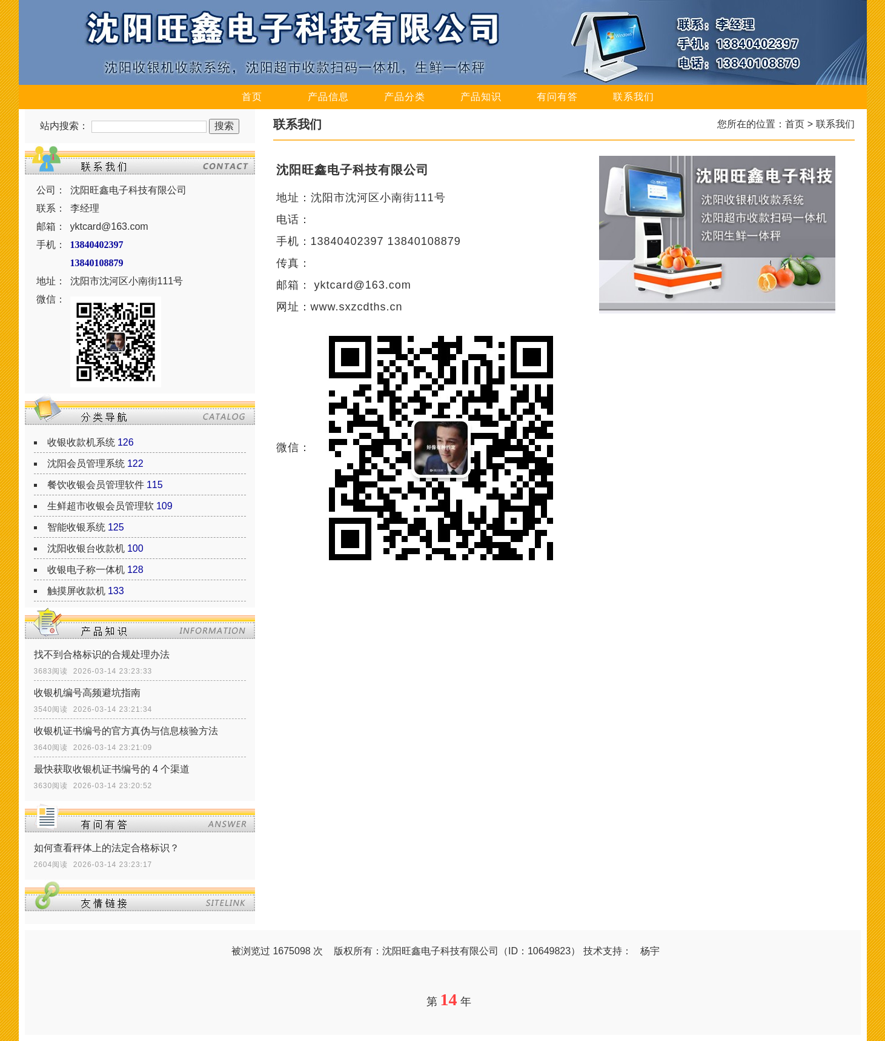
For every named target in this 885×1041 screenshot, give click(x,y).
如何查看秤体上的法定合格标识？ (106, 848)
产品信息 (328, 97)
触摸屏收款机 (76, 591)
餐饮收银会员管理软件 (95, 485)
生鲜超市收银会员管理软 (100, 506)
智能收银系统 (76, 527)
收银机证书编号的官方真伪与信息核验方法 (126, 731)
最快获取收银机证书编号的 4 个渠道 (112, 769)
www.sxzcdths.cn (357, 307)
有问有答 (557, 97)
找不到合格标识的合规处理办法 (102, 654)
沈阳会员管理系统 (86, 463)
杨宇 (650, 951)
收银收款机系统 (81, 442)
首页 (252, 97)
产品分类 (404, 97)
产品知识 (481, 97)
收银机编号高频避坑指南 (87, 693)
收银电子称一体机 (86, 569)
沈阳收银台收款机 (86, 548)
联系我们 (633, 97)
